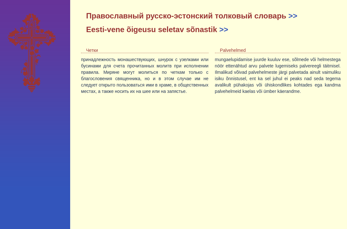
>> (292, 15)
